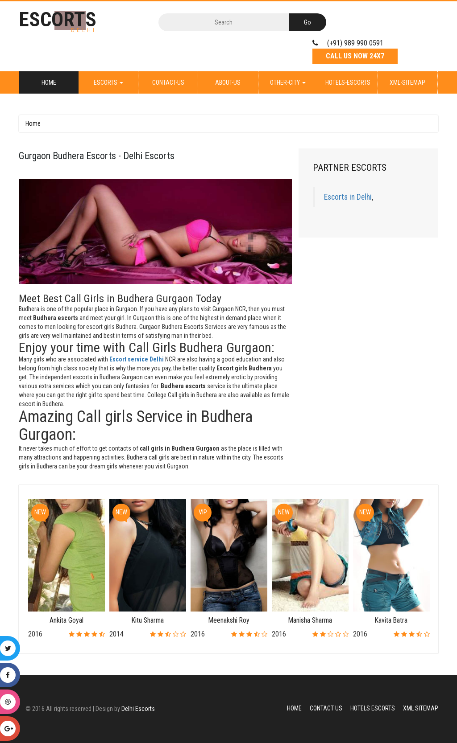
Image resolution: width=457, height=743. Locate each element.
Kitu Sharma (148, 620)
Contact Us (326, 708)
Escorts (108, 82)
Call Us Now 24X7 (355, 56)
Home (49, 82)
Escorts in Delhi (348, 197)
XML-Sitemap (407, 82)
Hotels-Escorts (347, 82)
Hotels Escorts (372, 708)
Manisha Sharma (310, 620)
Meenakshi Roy (228, 620)
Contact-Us (168, 82)
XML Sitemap (420, 708)
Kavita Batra (391, 620)
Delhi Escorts (138, 708)
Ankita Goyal (66, 620)
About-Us (228, 82)
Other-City (288, 82)
